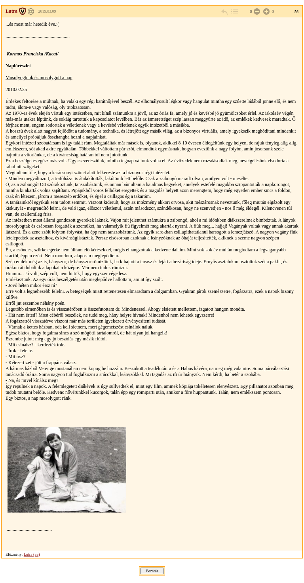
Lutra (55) (32, 554)
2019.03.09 (47, 11)
